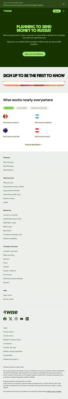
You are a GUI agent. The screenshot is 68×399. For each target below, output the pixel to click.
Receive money (8, 198)
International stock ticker (12, 219)
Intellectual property (10, 359)
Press (5, 263)
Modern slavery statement (13, 351)
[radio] (22, 108)
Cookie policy (8, 336)
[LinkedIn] (27, 319)
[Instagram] (16, 319)
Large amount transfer (11, 190)
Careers (6, 267)
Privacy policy (8, 332)
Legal (5, 328)
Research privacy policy (12, 340)
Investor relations (9, 271)
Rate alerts (7, 231)
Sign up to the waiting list (34, 54)
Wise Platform (8, 170)
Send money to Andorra (11, 122)
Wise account (8, 183)
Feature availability (10, 238)
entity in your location (54, 391)
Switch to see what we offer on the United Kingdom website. (23, 5)
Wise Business (8, 166)
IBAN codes (7, 227)
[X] (10, 319)
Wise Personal (8, 162)
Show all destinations (34, 144)
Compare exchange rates (12, 235)
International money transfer (13, 187)
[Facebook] (4, 319)
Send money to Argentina (43, 122)
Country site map (9, 347)
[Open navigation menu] (63, 11)
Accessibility (8, 355)
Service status (8, 299)
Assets (5, 202)
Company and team (10, 251)
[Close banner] (63, 4)
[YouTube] (21, 319)
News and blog (8, 255)
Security (6, 259)
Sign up (56, 11)
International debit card (11, 194)
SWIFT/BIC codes (9, 223)
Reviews (6, 282)
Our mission (7, 275)
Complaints (7, 344)
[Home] (7, 11)
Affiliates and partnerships (13, 279)
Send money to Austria (42, 136)
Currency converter (10, 215)
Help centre (7, 295)
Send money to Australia (11, 136)
